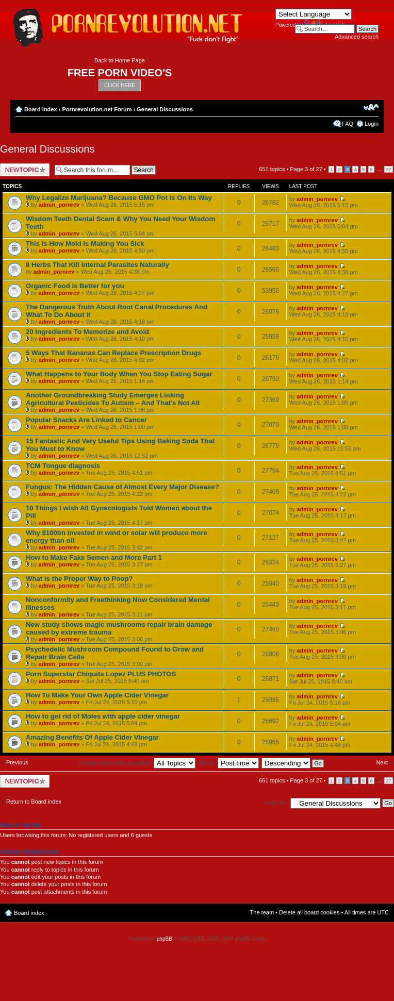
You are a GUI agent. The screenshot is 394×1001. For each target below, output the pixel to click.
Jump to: (275, 802)
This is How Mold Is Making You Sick (85, 243)
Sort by (228, 763)
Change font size (371, 107)
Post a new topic (25, 169)
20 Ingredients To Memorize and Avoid (87, 332)
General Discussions (165, 109)
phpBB (164, 939)
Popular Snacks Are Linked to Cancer (86, 420)
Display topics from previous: (137, 763)
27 (388, 169)
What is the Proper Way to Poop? (79, 578)
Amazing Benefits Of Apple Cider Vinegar (92, 737)
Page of (306, 169)
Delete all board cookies (309, 912)
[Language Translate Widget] (313, 14)
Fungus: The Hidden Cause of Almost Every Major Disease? (122, 487)
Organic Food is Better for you (75, 286)
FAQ (347, 124)
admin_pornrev (59, 205)
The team (262, 912)
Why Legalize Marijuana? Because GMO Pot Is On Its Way (119, 198)
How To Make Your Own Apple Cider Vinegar (97, 695)
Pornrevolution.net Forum (97, 109)
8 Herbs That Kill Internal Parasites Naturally (97, 265)
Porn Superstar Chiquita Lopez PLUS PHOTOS (101, 674)
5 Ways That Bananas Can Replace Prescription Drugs (113, 353)
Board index (40, 109)
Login (372, 124)
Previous (17, 762)
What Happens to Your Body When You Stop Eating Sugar (119, 374)
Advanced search (357, 37)
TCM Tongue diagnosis (63, 466)
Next (382, 762)
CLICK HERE (119, 85)
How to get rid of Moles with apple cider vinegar (103, 716)
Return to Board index (33, 801)
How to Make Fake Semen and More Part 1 (94, 557)
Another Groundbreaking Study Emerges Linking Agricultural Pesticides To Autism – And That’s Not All (113, 399)
